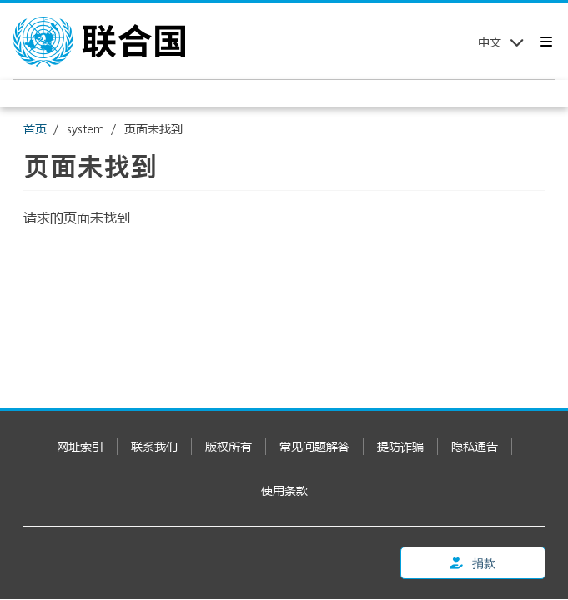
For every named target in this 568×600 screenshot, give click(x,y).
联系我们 (154, 446)
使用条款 (284, 490)
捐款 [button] (472, 563)
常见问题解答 (314, 446)
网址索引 (80, 446)
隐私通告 (474, 446)
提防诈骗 (400, 446)
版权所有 (228, 446)
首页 (35, 129)
